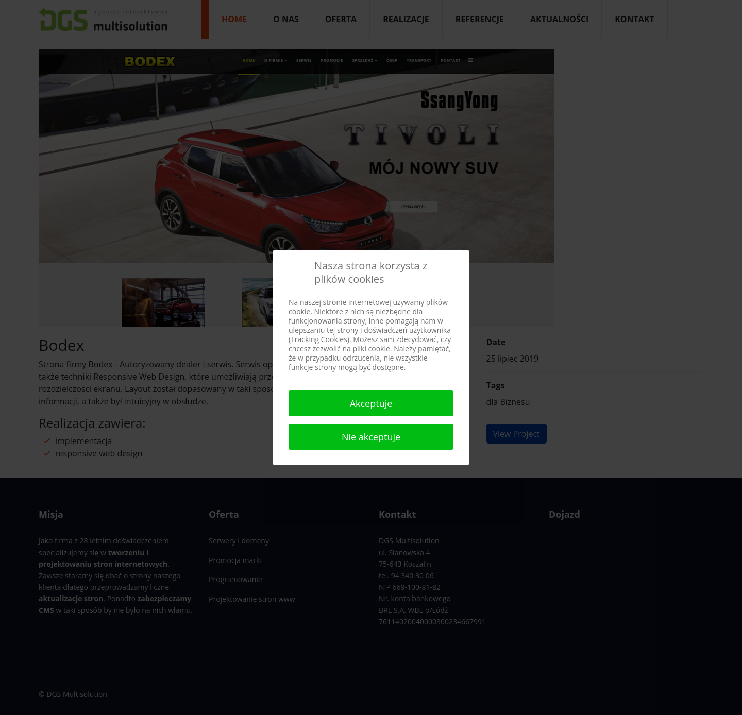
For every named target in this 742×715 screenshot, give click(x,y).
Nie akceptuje (371, 437)
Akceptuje (371, 403)
